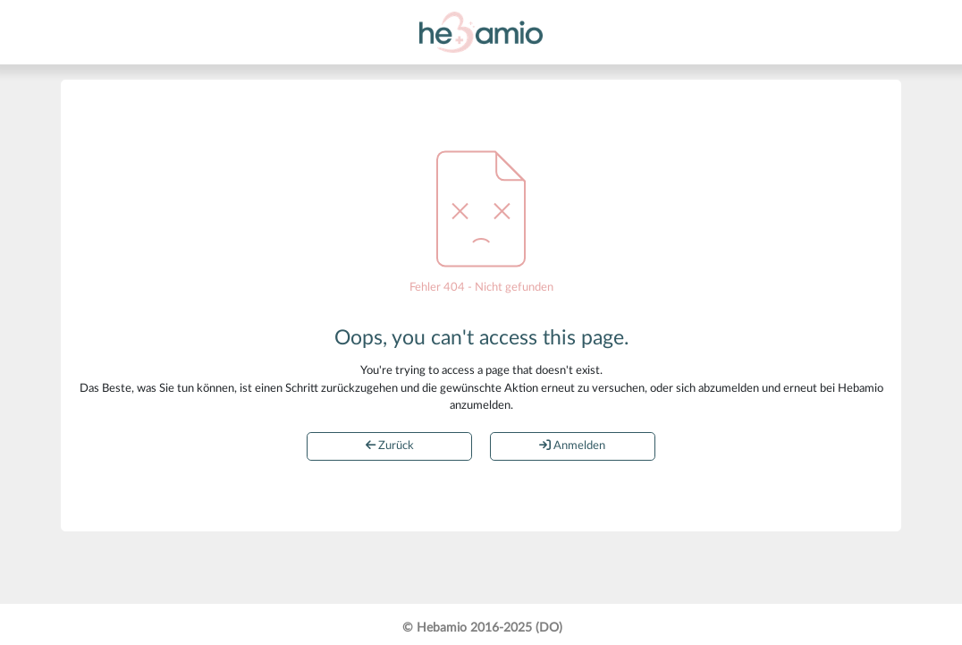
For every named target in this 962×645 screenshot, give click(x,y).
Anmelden (572, 445)
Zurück (390, 445)
